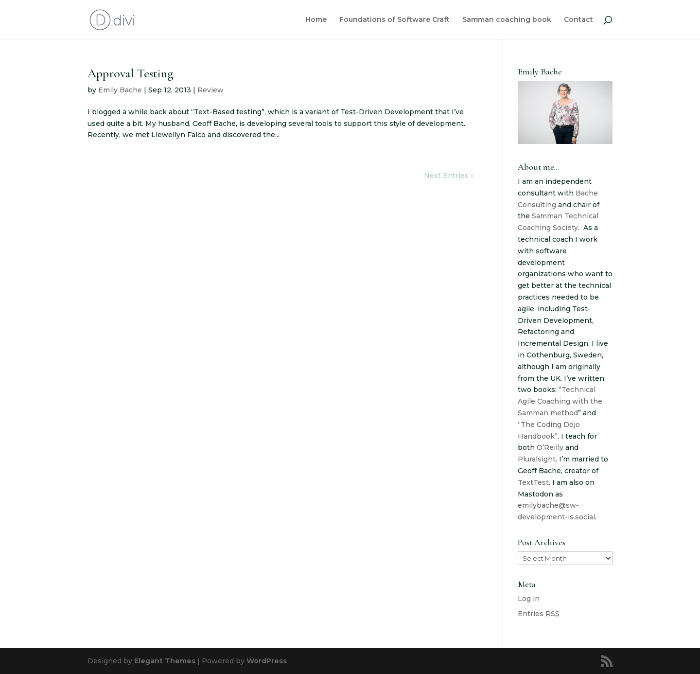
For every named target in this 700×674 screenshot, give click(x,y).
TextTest (533, 482)
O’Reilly (550, 447)
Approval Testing (131, 73)
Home (316, 20)
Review (210, 90)
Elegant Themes (164, 660)
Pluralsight (537, 459)
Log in (529, 598)
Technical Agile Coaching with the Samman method (560, 401)
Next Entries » (449, 175)
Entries (539, 613)
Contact (578, 20)
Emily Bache (120, 90)
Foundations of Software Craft (394, 20)
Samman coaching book (506, 20)
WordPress (266, 660)
